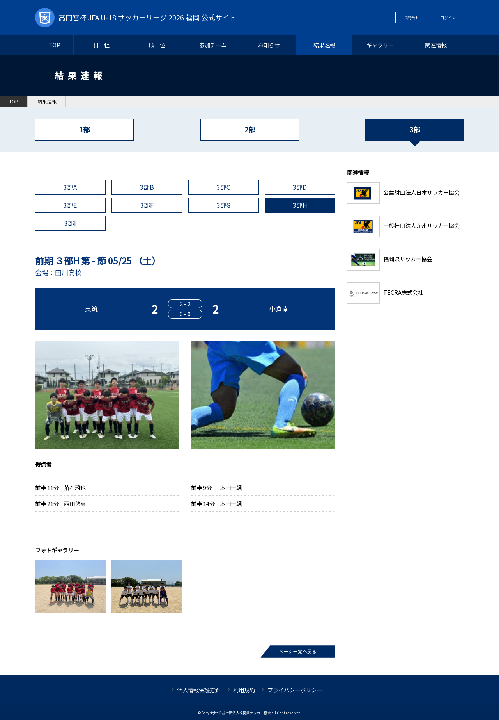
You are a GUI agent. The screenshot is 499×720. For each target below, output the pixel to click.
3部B (147, 187)
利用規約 (244, 690)
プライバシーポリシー (294, 690)
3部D (300, 187)
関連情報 (436, 45)
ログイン (448, 17)
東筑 (91, 309)
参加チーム (212, 45)
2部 (249, 129)
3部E (70, 205)
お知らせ (269, 45)
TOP (54, 45)
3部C (223, 187)
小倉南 (279, 309)
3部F (147, 205)
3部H (300, 205)
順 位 (157, 45)
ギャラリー (380, 45)
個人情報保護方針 (199, 690)
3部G (223, 205)
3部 (414, 129)
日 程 (101, 45)
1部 (84, 129)
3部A (70, 187)
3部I (70, 223)
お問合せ (411, 17)
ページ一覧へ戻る (298, 651)
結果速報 (324, 45)
